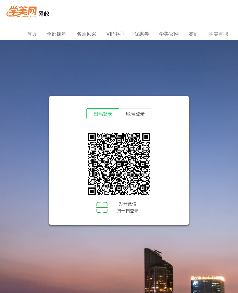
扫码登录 (103, 113)
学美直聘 (218, 34)
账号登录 (135, 113)
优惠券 (141, 34)
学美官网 (169, 34)
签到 (194, 34)
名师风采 (86, 34)
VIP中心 (115, 34)
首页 (32, 34)
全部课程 (57, 34)
